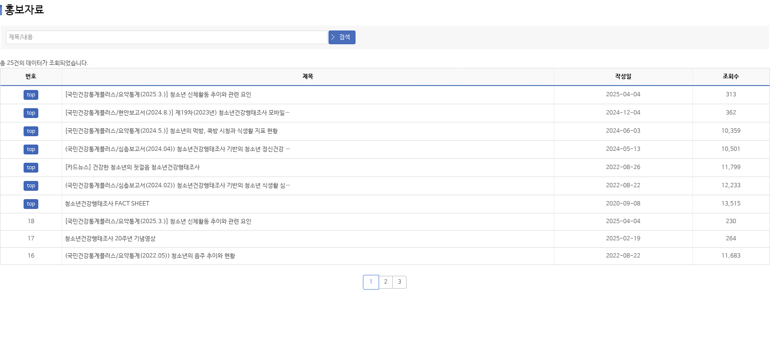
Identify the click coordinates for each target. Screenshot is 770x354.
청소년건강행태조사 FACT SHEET (107, 204)
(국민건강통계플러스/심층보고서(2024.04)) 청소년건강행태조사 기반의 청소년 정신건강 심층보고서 (188, 149)
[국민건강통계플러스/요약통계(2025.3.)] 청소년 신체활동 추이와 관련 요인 (158, 94)
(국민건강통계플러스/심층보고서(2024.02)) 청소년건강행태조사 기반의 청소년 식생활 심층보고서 (186, 185)
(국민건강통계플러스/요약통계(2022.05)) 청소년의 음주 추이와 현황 (150, 256)
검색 (344, 37)
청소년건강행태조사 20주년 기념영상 (110, 239)
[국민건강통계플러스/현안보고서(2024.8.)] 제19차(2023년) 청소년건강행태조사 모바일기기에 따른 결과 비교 (201, 113)
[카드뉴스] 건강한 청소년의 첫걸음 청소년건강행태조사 (132, 167)
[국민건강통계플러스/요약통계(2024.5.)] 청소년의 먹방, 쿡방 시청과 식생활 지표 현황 (171, 131)
